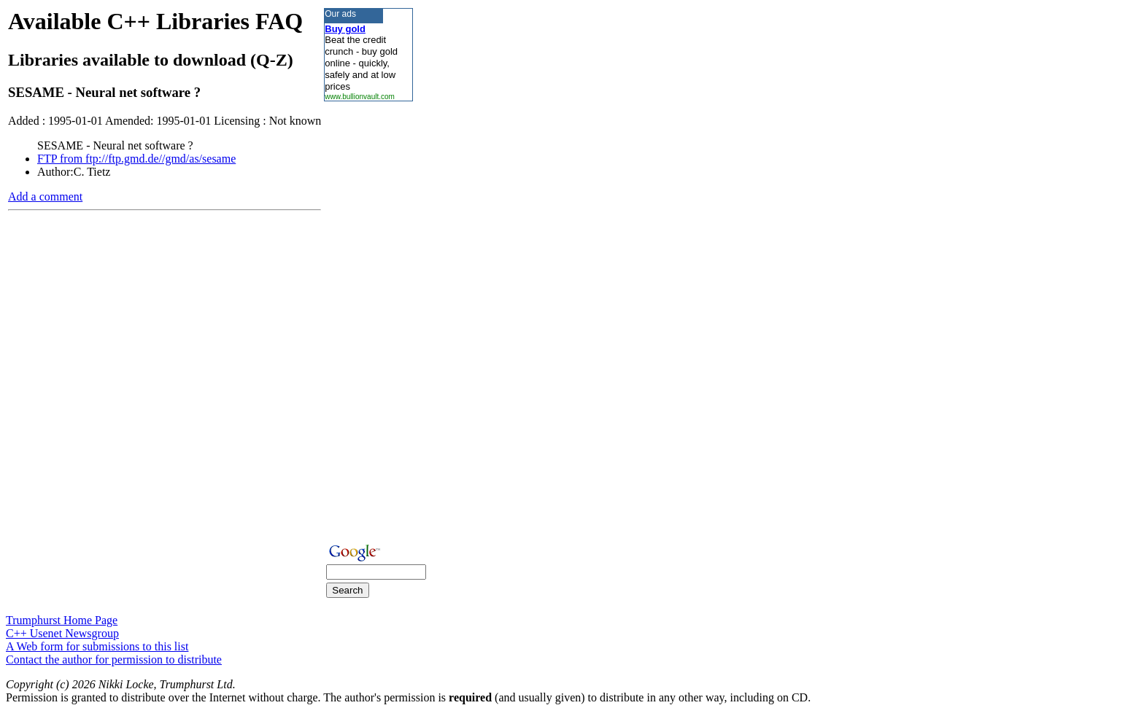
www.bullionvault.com (360, 97)
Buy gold (345, 28)
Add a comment (45, 196)
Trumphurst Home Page (61, 620)
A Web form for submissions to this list (97, 646)
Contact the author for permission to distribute (114, 659)
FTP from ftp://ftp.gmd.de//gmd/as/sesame (136, 158)
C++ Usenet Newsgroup (62, 633)
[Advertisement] (367, 320)
